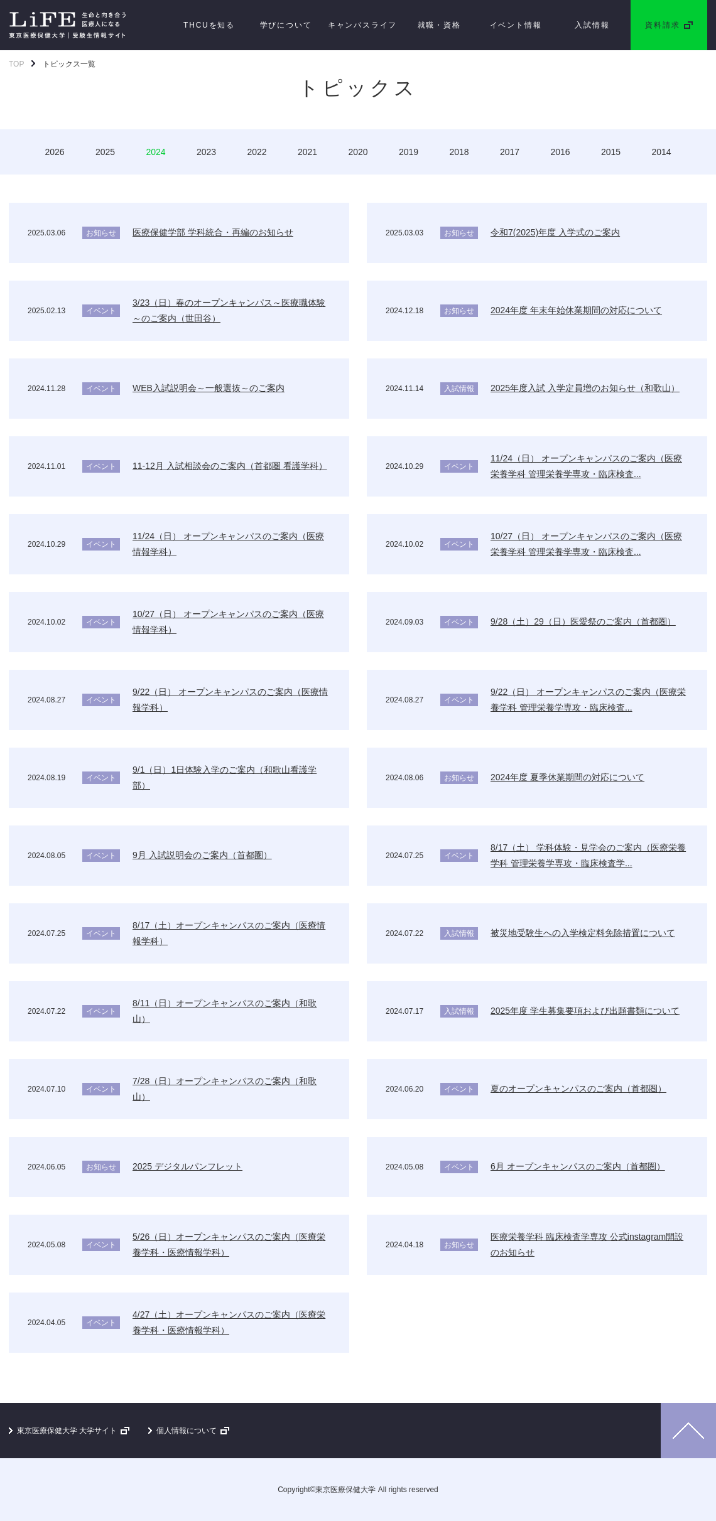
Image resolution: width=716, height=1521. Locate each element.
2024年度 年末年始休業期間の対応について (576, 310)
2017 (509, 152)
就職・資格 (439, 25)
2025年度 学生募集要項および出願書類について (585, 1011)
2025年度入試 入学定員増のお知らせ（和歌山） (585, 388)
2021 (307, 152)
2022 (256, 152)
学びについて (286, 25)
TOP (16, 64)
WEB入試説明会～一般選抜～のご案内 (209, 388)
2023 (206, 152)
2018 (459, 152)
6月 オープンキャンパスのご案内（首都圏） (578, 1166)
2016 (560, 152)
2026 (54, 152)
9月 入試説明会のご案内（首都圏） (202, 855)
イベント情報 (516, 25)
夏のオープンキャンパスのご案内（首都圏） (578, 1088)
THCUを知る (209, 25)
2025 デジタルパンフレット (187, 1166)
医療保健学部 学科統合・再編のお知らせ (213, 232)
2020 (357, 152)
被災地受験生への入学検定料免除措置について (583, 933)
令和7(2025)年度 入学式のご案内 (555, 232)
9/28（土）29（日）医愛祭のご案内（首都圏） (583, 621)
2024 (155, 152)
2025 (105, 152)
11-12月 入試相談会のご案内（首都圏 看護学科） (230, 466)
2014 (661, 152)
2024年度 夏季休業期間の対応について (567, 777)
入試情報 (592, 25)
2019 (408, 152)
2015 (611, 152)
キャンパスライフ (362, 25)
